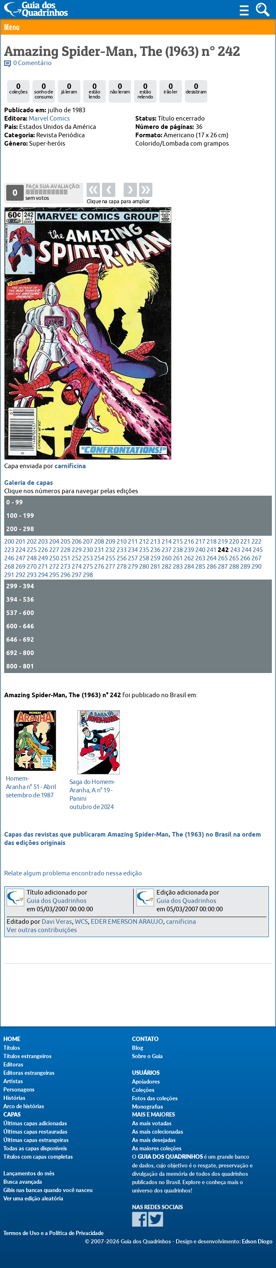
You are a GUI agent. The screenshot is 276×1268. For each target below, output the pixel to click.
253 (88, 566)
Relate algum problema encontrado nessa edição (73, 873)
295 (54, 582)
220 (234, 549)
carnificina (70, 473)
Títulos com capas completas (38, 1156)
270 (32, 574)
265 (223, 566)
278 (122, 574)
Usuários (145, 1073)
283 (178, 574)
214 (167, 549)
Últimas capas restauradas (35, 1131)
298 (88, 582)
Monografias (147, 1106)
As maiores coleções (157, 1148)
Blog (137, 1047)
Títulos (11, 1047)
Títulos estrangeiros (27, 1056)
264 (211, 566)
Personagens (19, 1089)
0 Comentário (32, 63)
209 (110, 549)
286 (211, 574)
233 (122, 557)
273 (65, 574)
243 (235, 557)
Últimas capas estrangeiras (36, 1140)
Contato (145, 1039)
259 (155, 566)
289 (245, 574)
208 (99, 549)
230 (88, 557)
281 (155, 574)
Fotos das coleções (155, 1098)
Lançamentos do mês (29, 1173)
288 (234, 574)
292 (20, 582)
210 (122, 549)
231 (99, 557)
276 (99, 574)
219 (223, 549)
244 (246, 557)
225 (32, 557)
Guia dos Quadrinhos (57, 901)
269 (20, 574)
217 (200, 549)
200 (9, 549)
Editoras (13, 1064)
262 (189, 566)
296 (65, 582)
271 (43, 574)
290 (256, 574)
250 (54, 566)
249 (43, 566)
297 (77, 582)
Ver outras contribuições (42, 930)
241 (211, 557)
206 (77, 549)
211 (133, 549)
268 (9, 574)
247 (20, 566)
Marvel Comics (49, 119)
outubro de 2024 (96, 793)
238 (178, 557)
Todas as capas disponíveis (35, 1148)
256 (122, 566)
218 (211, 549)
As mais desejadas (154, 1140)
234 (133, 557)
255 (110, 566)
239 (189, 557)
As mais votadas (152, 1123)
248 (32, 566)
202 (32, 549)
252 (77, 566)
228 (65, 557)
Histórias (14, 1097)
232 (110, 557)
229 (77, 557)
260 (167, 566)
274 (77, 574)
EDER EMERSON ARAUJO (127, 922)
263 (200, 566)
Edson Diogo (257, 1241)
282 (167, 574)
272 (54, 574)
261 (178, 566)
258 (144, 566)
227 (54, 557)
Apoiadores (146, 1081)
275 (88, 574)
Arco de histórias (23, 1106)
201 (20, 549)
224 (20, 557)
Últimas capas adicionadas (35, 1123)
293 (32, 582)
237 (167, 557)
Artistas (13, 1081)
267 (256, 566)
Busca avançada (22, 1181)
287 (223, 574)
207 (88, 549)
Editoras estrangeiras (29, 1072)
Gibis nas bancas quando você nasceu (47, 1190)
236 (155, 557)
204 (54, 549)
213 (155, 549)
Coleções (143, 1089)
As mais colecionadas (157, 1131)
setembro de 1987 (33, 786)
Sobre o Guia (147, 1056)
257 (133, 566)
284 (189, 574)
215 (178, 549)
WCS (81, 922)
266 (245, 566)
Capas (11, 1115)
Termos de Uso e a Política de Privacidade (53, 1233)
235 (144, 557)
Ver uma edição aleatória (33, 1198)
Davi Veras (57, 922)
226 (43, 557)
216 (189, 549)
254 (99, 566)
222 (256, 549)
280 (144, 574)
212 (144, 549)
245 (258, 557)
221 (245, 549)
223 (9, 557)
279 (133, 574)
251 (65, 566)
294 (43, 582)
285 (200, 574)
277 (110, 574)
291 (9, 582)
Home (11, 1039)
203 (43, 549)
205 (65, 549)
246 (9, 566)
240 (200, 557)
